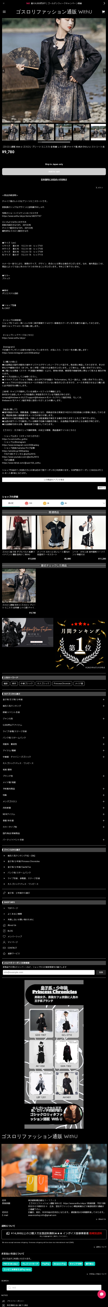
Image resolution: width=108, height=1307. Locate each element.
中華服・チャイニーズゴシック (17, 757)
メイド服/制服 (9, 782)
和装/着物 (7, 769)
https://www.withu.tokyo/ (14, 338)
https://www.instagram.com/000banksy (20, 445)
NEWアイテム (9, 814)
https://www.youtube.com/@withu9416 (20, 457)
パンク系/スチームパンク (14, 738)
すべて (11, 503)
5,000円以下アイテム (12, 725)
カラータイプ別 (10, 827)
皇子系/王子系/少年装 (13, 699)
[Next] (104, 70)
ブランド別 (8, 776)
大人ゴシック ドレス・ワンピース (18, 763)
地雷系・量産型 (10, 744)
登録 (101, 972)
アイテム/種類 (9, 750)
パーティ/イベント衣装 (13, 840)
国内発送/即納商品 (11, 833)
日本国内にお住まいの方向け (54, 179)
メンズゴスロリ (10, 801)
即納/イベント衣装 (11, 712)
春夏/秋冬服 (8, 820)
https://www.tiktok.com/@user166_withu (21, 463)
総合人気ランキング (12, 706)
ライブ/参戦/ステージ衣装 (15, 731)
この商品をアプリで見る (54, 480)
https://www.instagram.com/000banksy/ (21, 353)
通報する (102, 488)
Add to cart (54, 171)
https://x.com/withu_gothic (14, 439)
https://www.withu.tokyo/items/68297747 (21, 216)
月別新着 (7, 808)
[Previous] (3, 70)
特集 (5, 795)
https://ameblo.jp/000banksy (15, 451)
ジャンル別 (8, 719)
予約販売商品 (9, 789)
